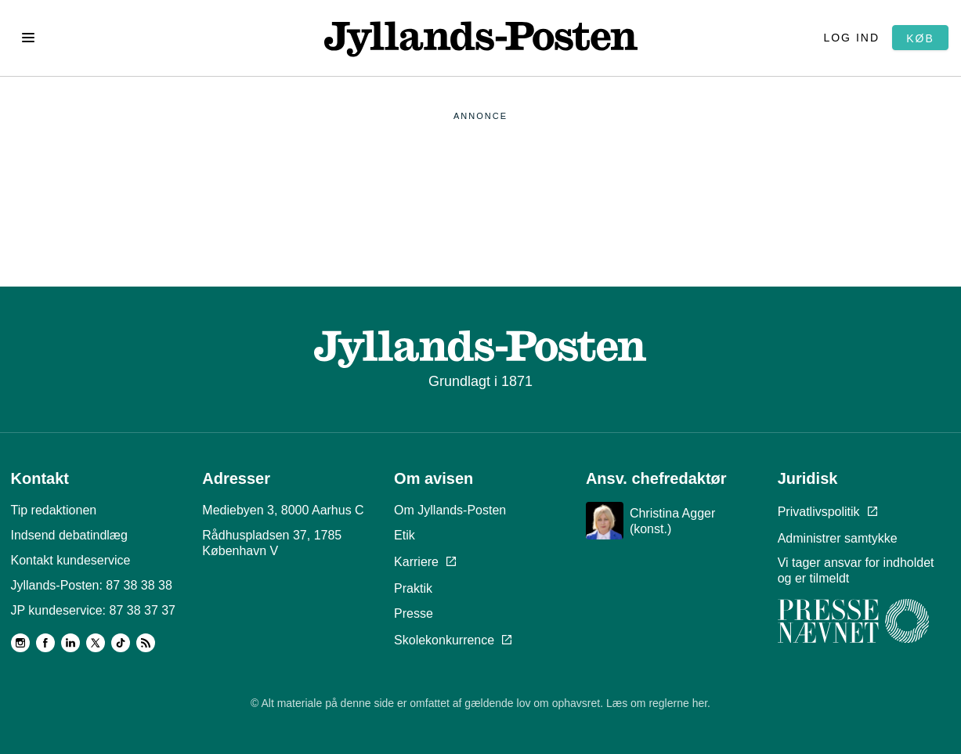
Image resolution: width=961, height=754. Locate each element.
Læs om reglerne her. (658, 703)
